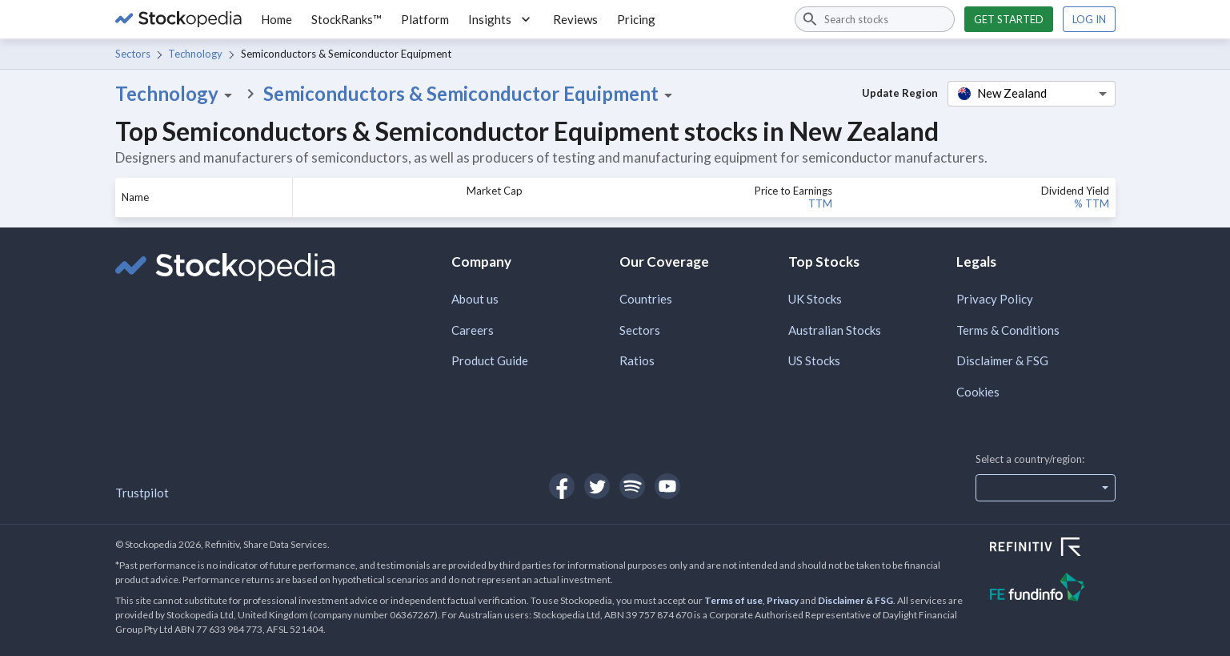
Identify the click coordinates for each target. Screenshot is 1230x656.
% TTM (1091, 203)
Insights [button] (501, 19)
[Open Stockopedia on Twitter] (597, 486)
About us (475, 299)
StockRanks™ (346, 19)
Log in (1089, 19)
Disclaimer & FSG (1002, 360)
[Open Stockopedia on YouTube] (667, 486)
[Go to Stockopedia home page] (178, 19)
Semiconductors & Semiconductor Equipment (470, 94)
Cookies (978, 391)
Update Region (900, 93)
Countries (645, 299)
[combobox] (875, 19)
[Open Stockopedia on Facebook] (562, 486)
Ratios (637, 360)
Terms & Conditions (1008, 330)
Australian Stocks (834, 330)
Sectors (132, 53)
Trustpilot (142, 492)
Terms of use (733, 600)
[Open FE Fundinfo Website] (1053, 589)
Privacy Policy (994, 299)
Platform (425, 19)
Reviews (575, 19)
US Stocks (814, 360)
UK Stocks (815, 299)
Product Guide (489, 360)
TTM (820, 203)
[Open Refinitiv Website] (1053, 548)
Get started (1009, 19)
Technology (195, 53)
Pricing (636, 19)
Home (276, 19)
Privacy (783, 600)
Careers (472, 330)
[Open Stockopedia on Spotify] (632, 486)
